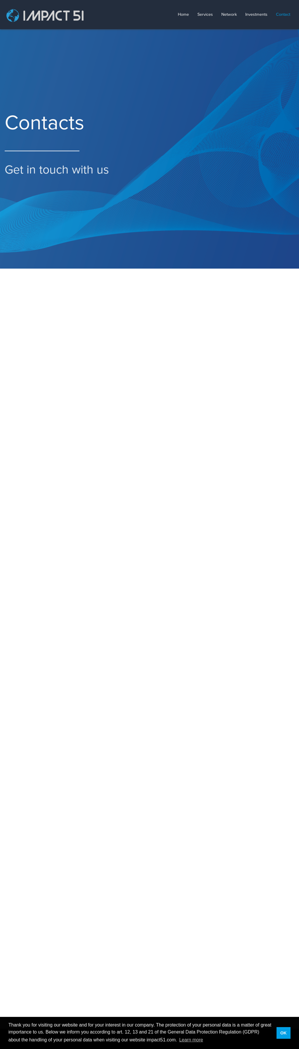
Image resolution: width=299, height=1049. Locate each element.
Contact (283, 15)
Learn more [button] (191, 1039)
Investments (256, 15)
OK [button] (283, 1033)
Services (205, 15)
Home (183, 15)
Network (229, 15)
